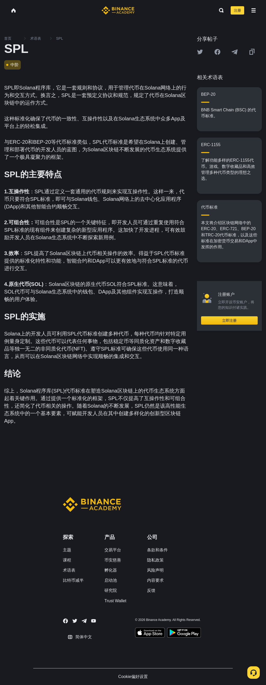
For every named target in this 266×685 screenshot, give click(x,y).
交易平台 (112, 550)
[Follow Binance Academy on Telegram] (84, 621)
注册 (237, 10)
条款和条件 (157, 550)
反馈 (151, 590)
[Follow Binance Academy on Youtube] (93, 620)
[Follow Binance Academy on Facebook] (65, 621)
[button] (253, 10)
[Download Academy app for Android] (184, 633)
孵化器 (110, 570)
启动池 (110, 580)
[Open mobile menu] (253, 10)
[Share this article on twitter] (200, 52)
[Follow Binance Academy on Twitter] (74, 621)
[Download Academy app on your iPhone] (150, 633)
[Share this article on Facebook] (217, 52)
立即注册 (229, 320)
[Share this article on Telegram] (234, 52)
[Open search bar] (219, 10)
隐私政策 (155, 560)
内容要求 (155, 580)
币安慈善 (112, 560)
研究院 (110, 590)
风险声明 (155, 570)
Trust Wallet (115, 601)
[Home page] (118, 10)
